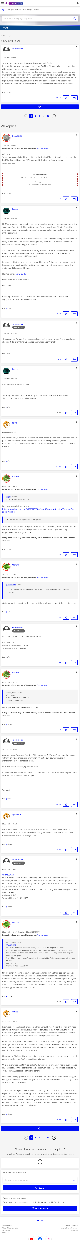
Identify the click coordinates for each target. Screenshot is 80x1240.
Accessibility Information (69, 1228)
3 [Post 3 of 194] (6, 308)
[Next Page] (54, 116)
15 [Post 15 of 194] (6, 1114)
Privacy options (7, 1226)
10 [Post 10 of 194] (6, 724)
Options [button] (4, 36)
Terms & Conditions (71, 1226)
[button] (76, 47)
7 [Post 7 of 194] (6, 549)
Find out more (42, 148)
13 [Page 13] (48, 116)
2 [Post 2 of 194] (6, 193)
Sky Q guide (21, 274)
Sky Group (5, 1232)
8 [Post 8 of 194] (6, 612)
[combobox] (36, 18)
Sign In (77, 4)
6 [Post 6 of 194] (6, 461)
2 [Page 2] (35, 116)
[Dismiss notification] (77, 9)
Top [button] (41, 1221)
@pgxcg (8, 497)
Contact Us (74, 1230)
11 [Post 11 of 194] (6, 799)
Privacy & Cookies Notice (10, 1228)
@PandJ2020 (11, 585)
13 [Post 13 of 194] (6, 907)
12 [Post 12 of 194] (6, 844)
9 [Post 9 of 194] (6, 657)
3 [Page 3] (39, 116)
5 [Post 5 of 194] (6, 407)
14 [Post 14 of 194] (6, 996)
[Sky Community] (14, 3)
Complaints (6, 1230)
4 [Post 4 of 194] (6, 354)
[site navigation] (2, 3)
